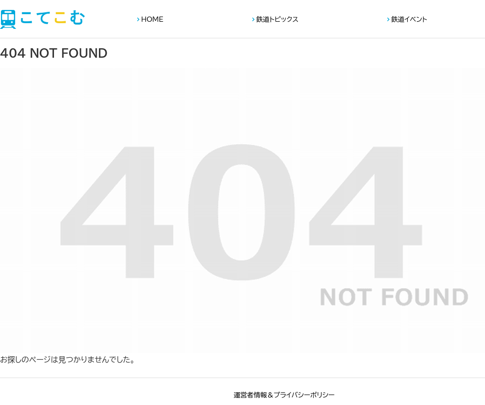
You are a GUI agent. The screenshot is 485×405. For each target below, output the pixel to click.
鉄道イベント (409, 19)
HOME (152, 19)
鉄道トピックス (277, 19)
